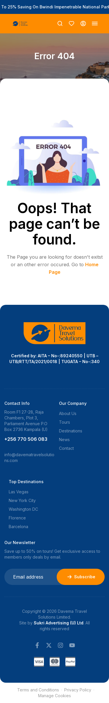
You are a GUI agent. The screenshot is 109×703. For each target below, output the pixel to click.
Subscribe (80, 576)
